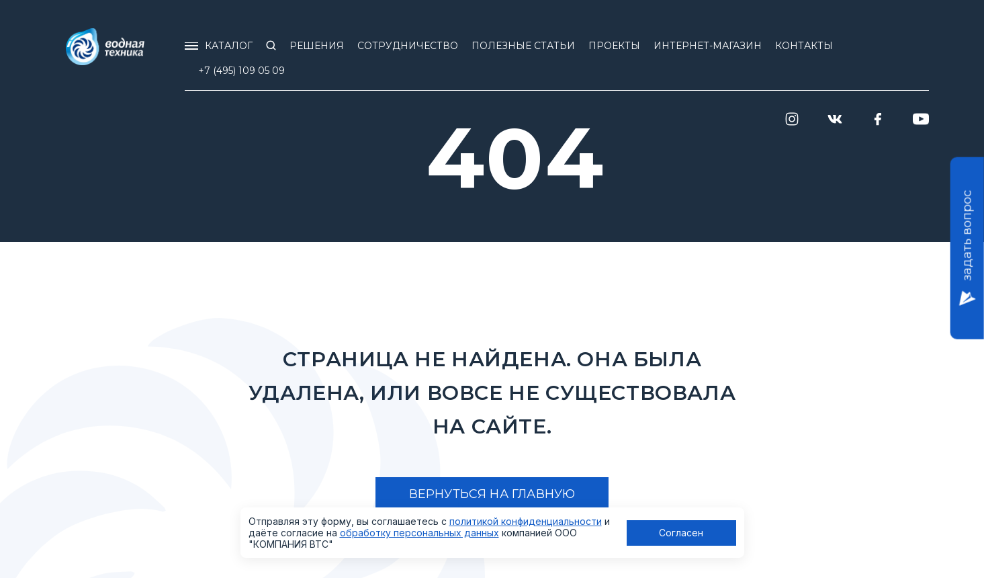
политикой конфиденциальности (525, 521)
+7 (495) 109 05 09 (241, 71)
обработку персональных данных (419, 532)
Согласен (681, 532)
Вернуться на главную (492, 494)
